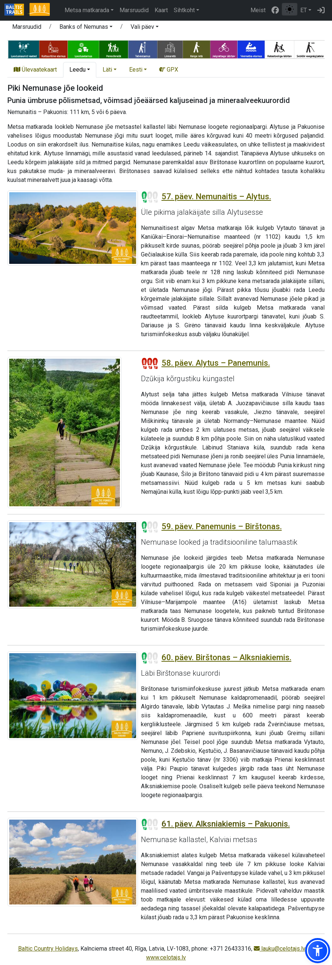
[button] (317, 950)
